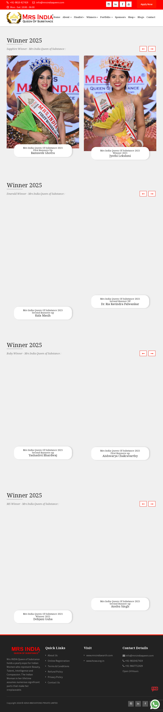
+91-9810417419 (133, 660)
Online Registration (59, 660)
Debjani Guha (43, 617)
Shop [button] (131, 17)
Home (56, 17)
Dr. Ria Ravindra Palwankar (120, 302)
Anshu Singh (120, 604)
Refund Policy (55, 671)
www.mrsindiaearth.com (99, 655)
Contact (150, 17)
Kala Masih (43, 313)
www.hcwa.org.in (95, 660)
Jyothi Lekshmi (120, 153)
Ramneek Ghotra (43, 151)
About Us (53, 655)
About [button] (67, 17)
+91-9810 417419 (17, 2)
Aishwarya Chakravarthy (120, 453)
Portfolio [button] (106, 17)
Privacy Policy (55, 677)
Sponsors (120, 17)
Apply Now (146, 4)
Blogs (141, 17)
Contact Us (54, 682)
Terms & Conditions (58, 666)
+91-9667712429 (133, 665)
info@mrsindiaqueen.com (48, 2)
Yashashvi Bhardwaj (43, 453)
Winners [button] (92, 17)
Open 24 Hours (130, 671)
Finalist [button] (79, 17)
